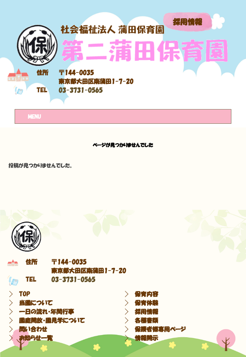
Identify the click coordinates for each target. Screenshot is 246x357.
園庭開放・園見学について (52, 320)
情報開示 (146, 338)
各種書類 (146, 320)
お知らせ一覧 (36, 338)
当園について (36, 303)
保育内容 (146, 294)
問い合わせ (33, 329)
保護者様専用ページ (160, 329)
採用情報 (187, 22)
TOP (24, 294)
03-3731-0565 (80, 90)
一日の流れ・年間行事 (46, 312)
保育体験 (146, 303)
